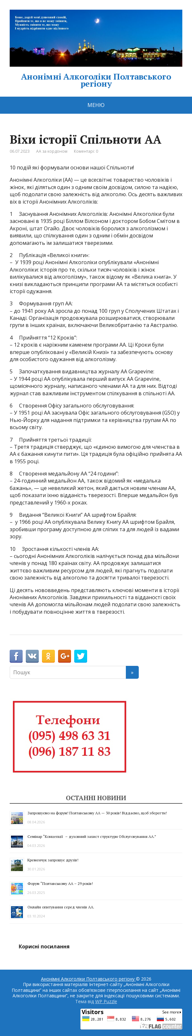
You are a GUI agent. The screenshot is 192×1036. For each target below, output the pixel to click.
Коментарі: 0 (86, 151)
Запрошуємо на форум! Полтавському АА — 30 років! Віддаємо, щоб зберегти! (97, 813)
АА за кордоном (51, 151)
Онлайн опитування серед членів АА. (60, 907)
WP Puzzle (106, 1001)
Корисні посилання (44, 946)
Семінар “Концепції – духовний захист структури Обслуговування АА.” (91, 836)
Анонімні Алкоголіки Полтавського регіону (96, 48)
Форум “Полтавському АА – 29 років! (60, 883)
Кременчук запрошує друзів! (52, 860)
